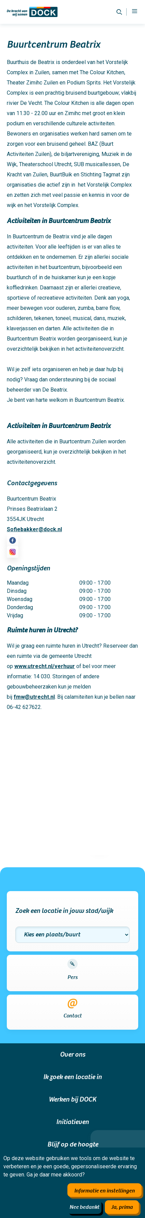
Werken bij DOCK (72, 1099)
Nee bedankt (84, 1207)
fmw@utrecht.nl (34, 697)
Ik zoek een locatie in (72, 1077)
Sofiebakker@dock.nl (34, 529)
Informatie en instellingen (104, 1190)
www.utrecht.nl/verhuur (44, 666)
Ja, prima (122, 1207)
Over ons (72, 1054)
